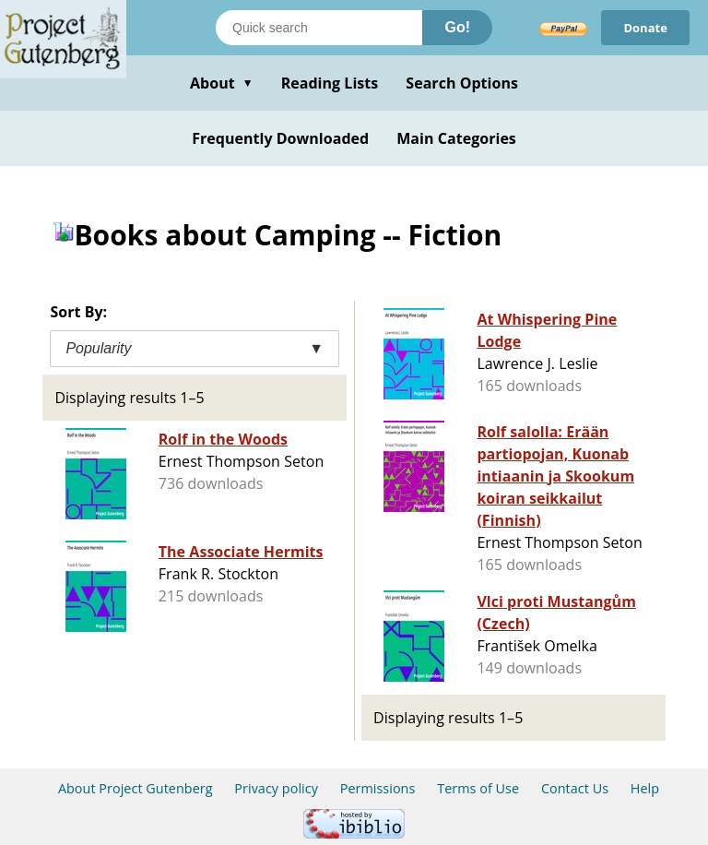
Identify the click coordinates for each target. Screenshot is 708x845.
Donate (645, 27)
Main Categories (456, 138)
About (222, 83)
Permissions (378, 788)
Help (645, 788)
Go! (457, 27)
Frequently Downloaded (280, 138)
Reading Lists (330, 83)
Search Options (462, 83)
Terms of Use (478, 788)
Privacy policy (276, 788)
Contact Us (574, 788)
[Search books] (319, 27)
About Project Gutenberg (135, 788)
